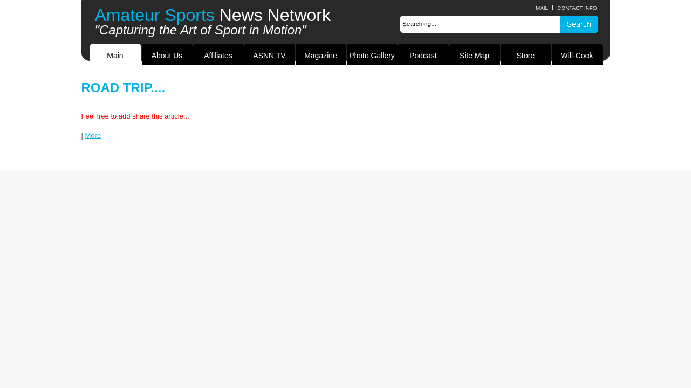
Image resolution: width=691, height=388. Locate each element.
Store (526, 55)
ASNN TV (269, 55)
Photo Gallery (372, 55)
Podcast (422, 55)
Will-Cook (577, 55)
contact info (577, 8)
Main (115, 55)
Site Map (474, 55)
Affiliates (218, 55)
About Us (167, 55)
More (93, 135)
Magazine (320, 55)
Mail (542, 8)
